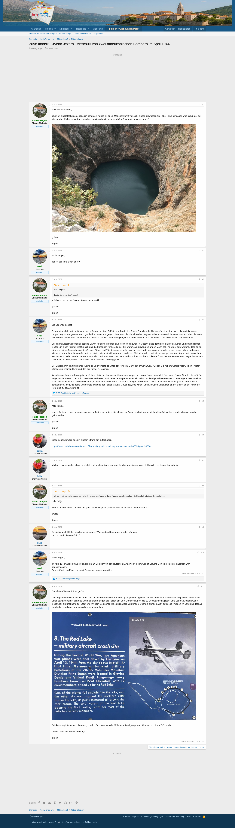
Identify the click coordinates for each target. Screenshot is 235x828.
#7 (203, 460)
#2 (203, 250)
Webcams (98, 28)
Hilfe (188, 816)
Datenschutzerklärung (174, 816)
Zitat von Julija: (60, 491)
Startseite (36, 28)
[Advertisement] (117, 78)
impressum (137, 816)
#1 (203, 105)
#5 (203, 401)
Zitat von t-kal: (60, 285)
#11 (202, 586)
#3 (203, 279)
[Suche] (199, 29)
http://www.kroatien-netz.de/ (44, 822)
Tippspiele (81, 28)
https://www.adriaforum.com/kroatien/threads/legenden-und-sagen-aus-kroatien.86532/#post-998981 (102, 446)
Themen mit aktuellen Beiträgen (43, 34)
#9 (203, 527)
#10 (202, 552)
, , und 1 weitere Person (72, 393)
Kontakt (126, 816)
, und (68, 579)
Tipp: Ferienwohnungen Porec (123, 28)
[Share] (199, 104)
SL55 (39, 543)
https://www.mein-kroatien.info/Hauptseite (79, 822)
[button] (55, 29)
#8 (203, 486)
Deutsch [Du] (36, 816)
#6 (203, 435)
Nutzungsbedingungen (153, 816)
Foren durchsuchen (82, 34)
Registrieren (98, 34)
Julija (39, 451)
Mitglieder (64, 28)
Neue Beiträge (65, 34)
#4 (203, 320)
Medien (49, 28)
